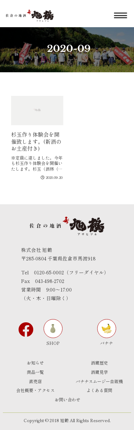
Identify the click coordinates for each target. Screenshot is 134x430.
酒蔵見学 (99, 372)
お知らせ (35, 363)
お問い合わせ (67, 399)
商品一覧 (35, 372)
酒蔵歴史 (99, 363)
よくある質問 (99, 390)
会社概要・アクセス (35, 390)
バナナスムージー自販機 (99, 381)
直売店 (35, 381)
